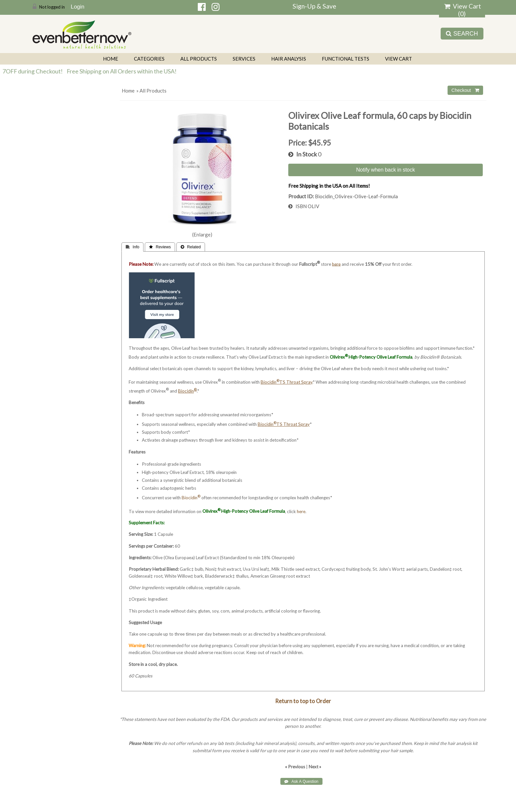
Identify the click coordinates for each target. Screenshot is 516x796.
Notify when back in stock (385, 169)
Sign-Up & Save (314, 6)
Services (244, 59)
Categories (149, 59)
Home (110, 59)
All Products (198, 59)
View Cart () (462, 9)
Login (77, 6)
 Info (132, 247)
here (301, 511)
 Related (191, 247)
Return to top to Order (303, 701)
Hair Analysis (288, 59)
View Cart (398, 59)
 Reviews (160, 247)
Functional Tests (345, 59)
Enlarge (202, 234)
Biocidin (191, 497)
